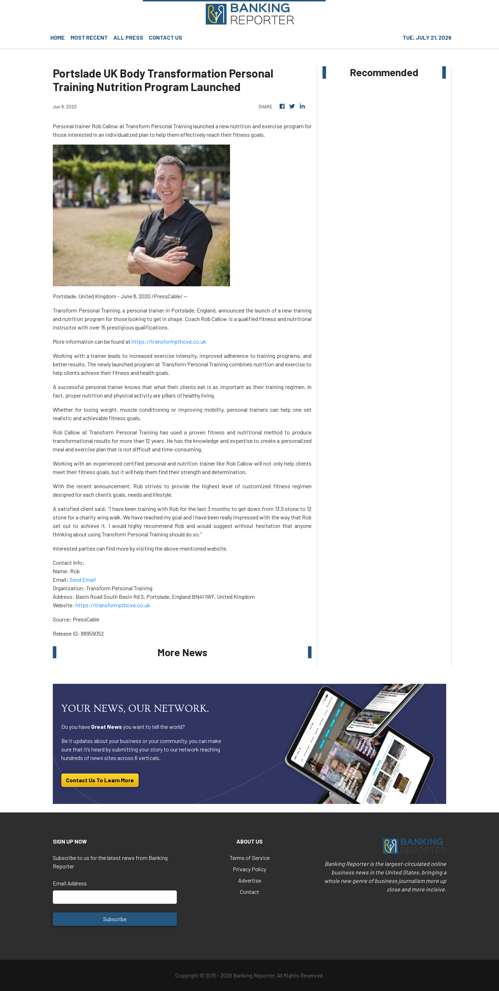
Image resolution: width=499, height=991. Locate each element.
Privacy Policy (249, 869)
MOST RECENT (89, 37)
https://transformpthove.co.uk (168, 341)
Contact (249, 891)
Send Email (82, 579)
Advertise (249, 880)
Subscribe (115, 919)
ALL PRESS (128, 37)
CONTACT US (165, 37)
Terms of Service (250, 857)
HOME (57, 37)
